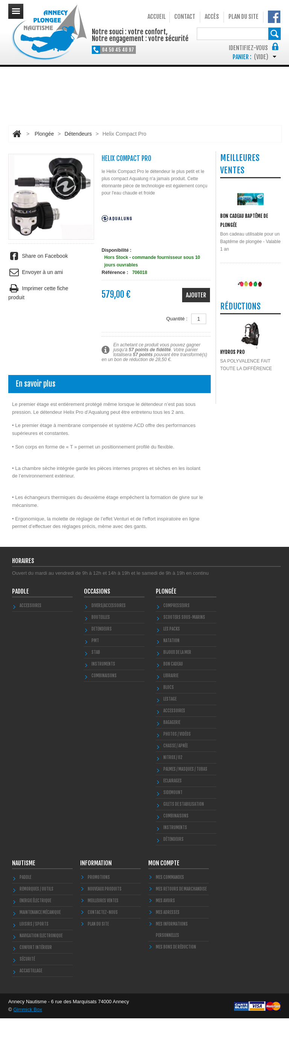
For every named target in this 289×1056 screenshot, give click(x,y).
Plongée (44, 134)
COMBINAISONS (104, 713)
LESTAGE (169, 736)
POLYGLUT (229, 378)
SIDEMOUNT (173, 830)
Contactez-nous (103, 950)
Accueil (157, 16)
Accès (212, 16)
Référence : (115, 272)
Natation (171, 678)
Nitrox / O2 (173, 795)
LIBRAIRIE (170, 713)
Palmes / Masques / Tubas (185, 807)
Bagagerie (171, 760)
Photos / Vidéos (177, 771)
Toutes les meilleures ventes (248, 424)
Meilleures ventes (103, 938)
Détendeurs (78, 134)
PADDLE (20, 629)
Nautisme (23, 900)
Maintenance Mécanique (40, 950)
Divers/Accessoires (108, 643)
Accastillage (31, 1008)
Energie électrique (35, 938)
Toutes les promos (249, 548)
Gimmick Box (27, 1047)
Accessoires (30, 643)
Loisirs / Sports (34, 961)
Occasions (97, 629)
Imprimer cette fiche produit (38, 292)
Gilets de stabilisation (183, 842)
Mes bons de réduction (176, 984)
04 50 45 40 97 (118, 50)
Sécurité (27, 996)
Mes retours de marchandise (181, 926)
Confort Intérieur (36, 985)
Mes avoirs (165, 938)
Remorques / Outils (36, 926)
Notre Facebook (274, 17)
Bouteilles (100, 655)
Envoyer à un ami (35, 272)
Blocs (168, 725)
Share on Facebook (38, 256)
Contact (184, 16)
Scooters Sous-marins (184, 655)
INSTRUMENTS (103, 701)
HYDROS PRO (232, 497)
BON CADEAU (173, 701)
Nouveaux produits (105, 926)
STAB (95, 690)
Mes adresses (167, 950)
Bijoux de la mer (177, 690)
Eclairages (172, 818)
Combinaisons (176, 853)
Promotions (99, 915)
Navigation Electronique (41, 973)
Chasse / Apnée (175, 783)
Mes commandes (170, 915)
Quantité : (176, 318)
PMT (95, 678)
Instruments (175, 865)
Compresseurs (176, 643)
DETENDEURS (101, 666)
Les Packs (171, 666)
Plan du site (243, 16)
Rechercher (274, 34)
